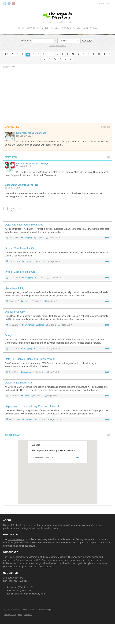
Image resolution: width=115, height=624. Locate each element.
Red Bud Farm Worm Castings (32, 163)
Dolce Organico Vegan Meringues (24, 224)
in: (56, 40)
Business (29, 261)
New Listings (35, 28)
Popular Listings (71, 28)
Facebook (9, 3)
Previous (102, 126)
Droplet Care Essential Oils (20, 248)
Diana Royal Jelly (15, 288)
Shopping (28, 238)
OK (77, 457)
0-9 (6, 54)
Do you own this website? (43, 457)
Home (101, 3)
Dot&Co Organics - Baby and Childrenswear (30, 358)
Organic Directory (28, 525)
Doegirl (9, 335)
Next (105, 126)
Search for (26, 40)
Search (87, 40)
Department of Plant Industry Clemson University (32, 406)
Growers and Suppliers (34, 325)
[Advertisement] (57, 92)
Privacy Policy (10, 614)
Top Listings (52, 28)
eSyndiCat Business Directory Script (35, 610)
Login (108, 3)
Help (20, 614)
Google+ (14, 3)
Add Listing (90, 28)
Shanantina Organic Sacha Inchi (22, 184)
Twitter (5, 3)
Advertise (28, 614)
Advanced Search (57, 45)
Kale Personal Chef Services (31, 133)
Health (26, 301)
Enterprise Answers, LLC (28, 560)
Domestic (29, 419)
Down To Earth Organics (19, 382)
